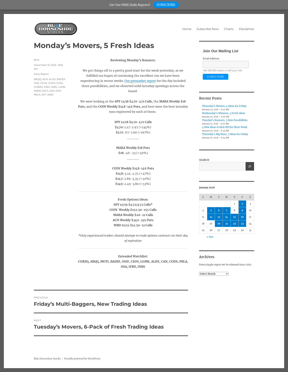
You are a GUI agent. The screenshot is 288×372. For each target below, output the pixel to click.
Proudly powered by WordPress (82, 358)
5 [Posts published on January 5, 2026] (211, 210)
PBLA (37, 94)
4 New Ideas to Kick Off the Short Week (224, 127)
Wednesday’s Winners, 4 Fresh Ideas (223, 113)
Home (186, 29)
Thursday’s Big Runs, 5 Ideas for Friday (225, 134)
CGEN (51, 83)
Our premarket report (140, 81)
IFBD (47, 86)
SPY (44, 94)
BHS (36, 59)
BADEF (61, 79)
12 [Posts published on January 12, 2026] (211, 217)
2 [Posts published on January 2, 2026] (242, 203)
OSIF (58, 90)
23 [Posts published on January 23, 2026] (242, 223)
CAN (36, 83)
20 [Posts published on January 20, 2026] (218, 223)
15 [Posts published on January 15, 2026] (234, 217)
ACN (45, 79)
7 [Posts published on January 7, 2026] (226, 210)
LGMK (61, 86)
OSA (51, 90)
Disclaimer (246, 29)
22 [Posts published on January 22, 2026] (234, 223)
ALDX (52, 79)
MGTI (45, 90)
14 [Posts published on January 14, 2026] (226, 217)
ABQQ (37, 79)
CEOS (43, 83)
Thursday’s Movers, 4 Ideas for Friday (224, 106)
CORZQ (38, 86)
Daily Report (41, 73)
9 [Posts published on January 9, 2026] (242, 210)
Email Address (211, 58)
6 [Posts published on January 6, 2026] (219, 210)
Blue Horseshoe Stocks (47, 358)
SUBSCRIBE (165, 5)
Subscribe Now (208, 29)
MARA (37, 90)
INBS (54, 86)
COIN (59, 83)
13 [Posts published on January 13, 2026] (219, 217)
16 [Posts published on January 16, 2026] (242, 217)
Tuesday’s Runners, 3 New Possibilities (225, 120)
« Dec (210, 236)
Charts (229, 29)
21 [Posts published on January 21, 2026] (226, 223)
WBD (50, 94)
